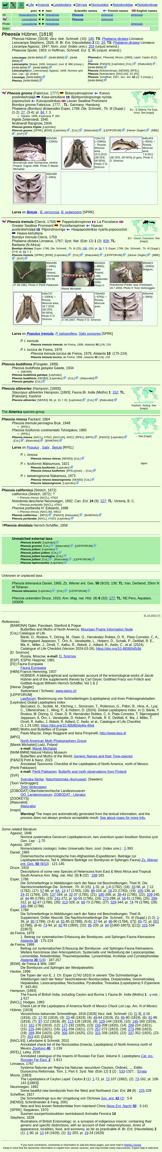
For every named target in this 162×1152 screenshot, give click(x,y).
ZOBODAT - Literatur (70, 794)
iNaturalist (145, 64)
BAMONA (52, 440)
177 (112, 598)
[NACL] (38, 437)
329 (113, 902)
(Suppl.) (103, 108)
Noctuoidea (99, 5)
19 (86, 1133)
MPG (89, 437)
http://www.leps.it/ (113, 733)
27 (23, 112)
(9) (86, 501)
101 (145, 925)
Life (31, 5)
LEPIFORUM (112, 130)
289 (154, 898)
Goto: (76, 28)
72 (107, 1079)
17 (40, 1017)
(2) (129, 77)
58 (100, 248)
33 (133, 887)
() (107, 14)
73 (45, 925)
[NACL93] (122, 73)
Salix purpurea (90, 333)
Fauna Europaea (33, 668)
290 (85, 248)
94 (107, 925)
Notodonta (52, 14)
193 (98, 1025)
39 (26, 73)
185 (101, 894)
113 (90, 60)
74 (131, 902)
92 (60, 925)
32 (71, 894)
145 (91, 39)
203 (91, 46)
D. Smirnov (101, 165)
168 (94, 875)
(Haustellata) (74, 42)
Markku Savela (132, 1144)
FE (136, 73)
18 (110, 891)
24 (103, 42)
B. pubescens (71, 212)
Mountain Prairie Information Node (107, 629)
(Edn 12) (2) (82, 241)
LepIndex (118, 64)
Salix (46, 447)
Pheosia (77, 14)
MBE (155, 130)
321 (98, 1033)
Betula (32, 212)
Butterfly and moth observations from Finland (92, 771)
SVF (20, 133)
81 (63, 921)
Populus (33, 447)
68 (83, 902)
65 (140, 921)
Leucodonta (29, 19)
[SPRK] (38, 130)
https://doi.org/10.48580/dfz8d (118, 648)
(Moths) (91, 392)
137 (53, 894)
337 (131, 1033)
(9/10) (86, 583)
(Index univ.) (69, 46)
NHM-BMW (35, 57)
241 (57, 898)
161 (31, 1025)
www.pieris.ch (66, 691)
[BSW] (48, 130)
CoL (129, 64)
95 (90, 925)
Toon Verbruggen (144, 288)
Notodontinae (147, 5)
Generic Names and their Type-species (103, 756)
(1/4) (95, 344)
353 (30, 1037)
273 (106, 898)
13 (63, 891)
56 (124, 898)
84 (42, 112)
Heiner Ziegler (136, 130)
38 (119, 894)
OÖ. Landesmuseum (36, 794)
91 (156, 921)
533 (122, 1071)
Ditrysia (81, 5)
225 (31, 1029)
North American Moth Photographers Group (53, 741)
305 (64, 1033)
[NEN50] (124, 70)
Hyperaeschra (28, 14)
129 (102, 1021)
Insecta (43, 5)
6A (57, 891)
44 (27, 898)
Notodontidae (123, 5)
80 (33, 921)
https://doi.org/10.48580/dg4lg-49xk (67, 725)
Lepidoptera (62, 5)
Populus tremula (40, 333)
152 (115, 392)
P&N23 (105, 64)
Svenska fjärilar (32, 779)
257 (98, 1029)
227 (103, 501)
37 (95, 921)
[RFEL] (134, 70)
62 (34, 902)
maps (150, 112)
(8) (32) (84, 598)
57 (42, 891)
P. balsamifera (66, 333)
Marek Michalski (71, 288)
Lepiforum (28, 698)
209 (150, 894)
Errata (142, 1071)
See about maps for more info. (123, 818)
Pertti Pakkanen (48, 285)
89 (93, 891)
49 (95, 1017)
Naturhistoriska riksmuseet (66, 779)
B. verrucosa (49, 212)
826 (106, 241)
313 (65, 902)
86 (110, 921)
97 (40, 1021)
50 (75, 898)
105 (140, 891)
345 (23, 906)
